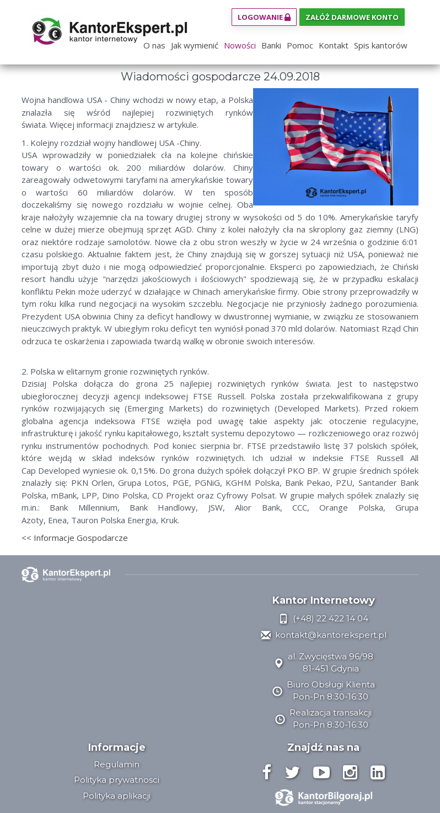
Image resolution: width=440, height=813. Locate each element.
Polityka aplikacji (117, 795)
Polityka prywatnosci (116, 779)
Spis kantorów (380, 45)
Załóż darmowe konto (352, 17)
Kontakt (333, 45)
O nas (154, 45)
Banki (271, 45)
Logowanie (264, 17)
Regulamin (116, 764)
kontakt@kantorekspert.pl (324, 635)
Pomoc (300, 45)
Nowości (240, 45)
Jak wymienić (194, 45)
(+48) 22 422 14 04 (323, 618)
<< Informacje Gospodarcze (75, 537)
